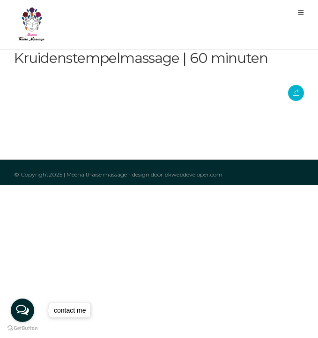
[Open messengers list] (22, 310)
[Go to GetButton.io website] (22, 328)
